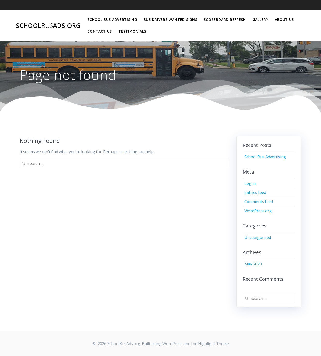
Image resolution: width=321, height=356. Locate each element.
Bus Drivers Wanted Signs (170, 19)
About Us (284, 19)
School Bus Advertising (112, 19)
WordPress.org (258, 210)
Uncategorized (257, 237)
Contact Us (100, 31)
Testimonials (132, 31)
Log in (250, 183)
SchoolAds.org (48, 26)
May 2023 (253, 264)
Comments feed (258, 201)
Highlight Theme (213, 343)
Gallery (260, 19)
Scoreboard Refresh (225, 19)
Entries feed (255, 192)
